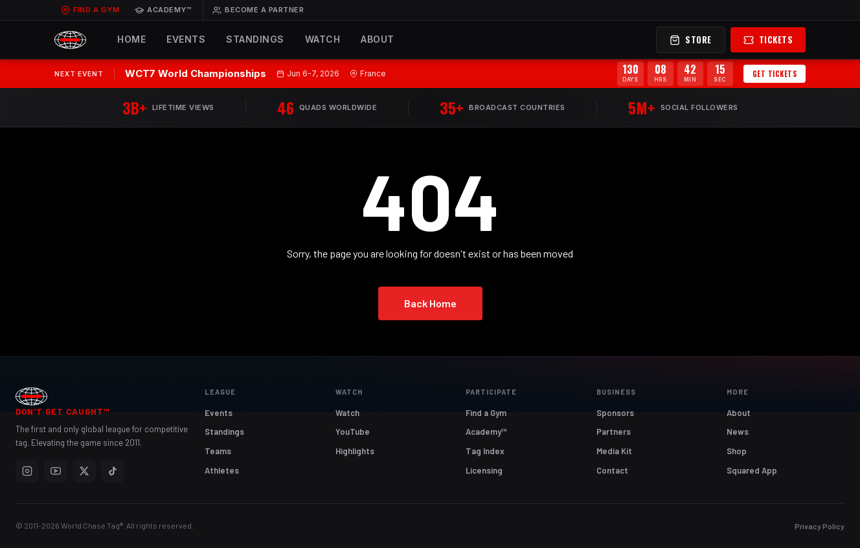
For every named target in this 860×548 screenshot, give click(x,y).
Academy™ (163, 9)
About (377, 39)
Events (185, 39)
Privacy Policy (819, 526)
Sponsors (615, 413)
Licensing (484, 470)
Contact (612, 470)
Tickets (768, 39)
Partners (613, 431)
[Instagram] (27, 471)
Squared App (752, 470)
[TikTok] (112, 471)
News (738, 431)
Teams (218, 451)
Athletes (222, 470)
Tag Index (485, 451)
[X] (84, 471)
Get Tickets (774, 74)
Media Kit (614, 451)
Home (131, 39)
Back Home (430, 303)
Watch (323, 39)
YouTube (352, 431)
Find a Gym (89, 10)
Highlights (354, 451)
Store (691, 39)
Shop (737, 451)
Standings (255, 39)
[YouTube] (55, 471)
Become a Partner (258, 9)
